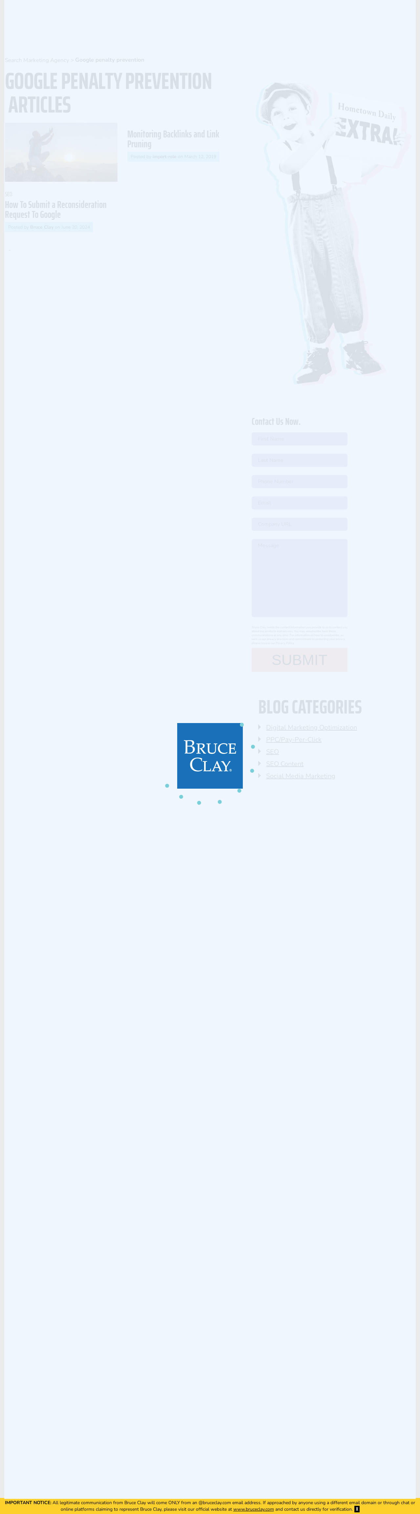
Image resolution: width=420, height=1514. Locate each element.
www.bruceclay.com (253, 1509)
